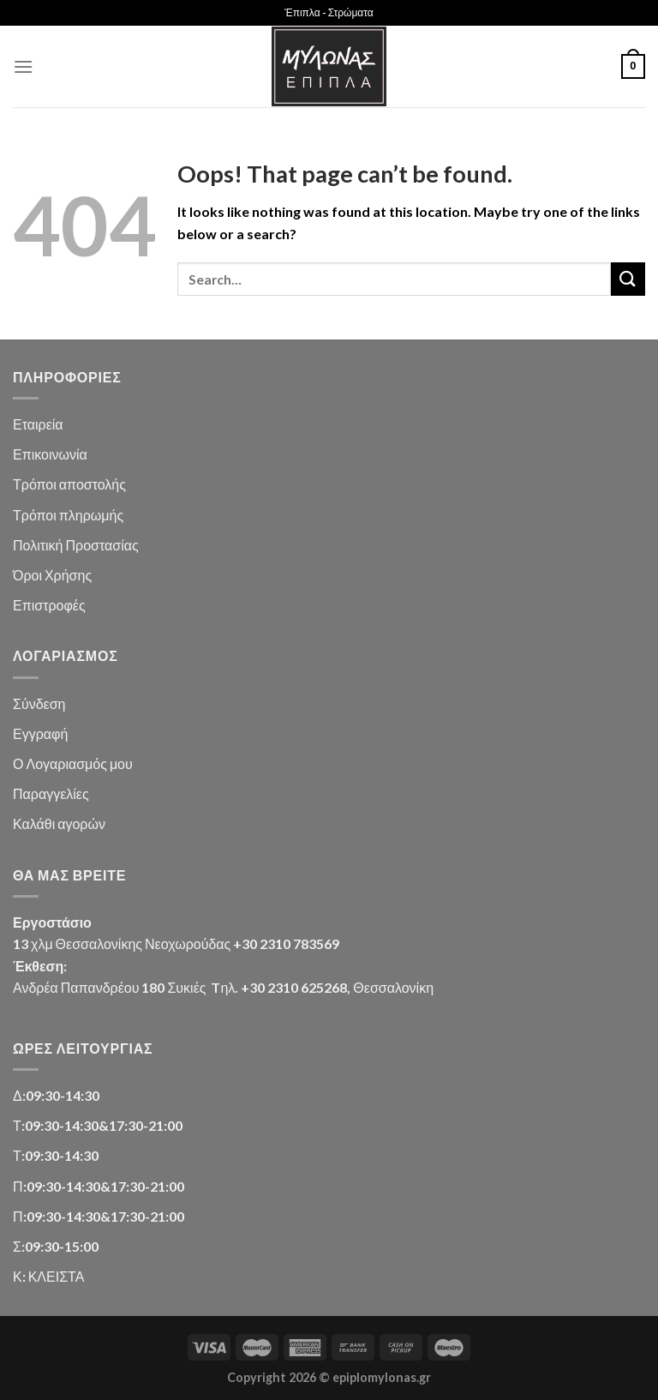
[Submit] (628, 279)
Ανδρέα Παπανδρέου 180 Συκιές (109, 987)
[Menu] (23, 66)
